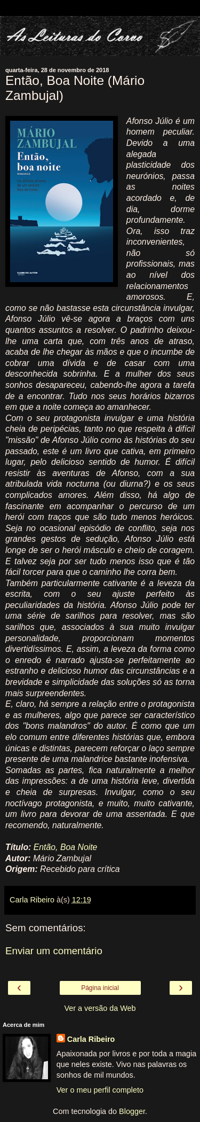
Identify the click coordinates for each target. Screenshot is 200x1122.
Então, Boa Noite (66, 847)
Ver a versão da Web (99, 1008)
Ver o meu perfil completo (100, 1090)
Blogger (132, 1111)
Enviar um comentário (53, 950)
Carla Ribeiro (91, 1039)
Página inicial (100, 988)
